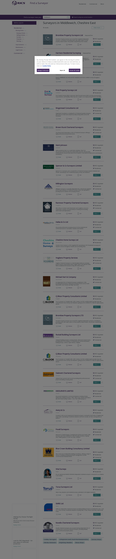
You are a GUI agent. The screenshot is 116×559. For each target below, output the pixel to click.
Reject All (62, 70)
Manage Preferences (43, 70)
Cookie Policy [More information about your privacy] (46, 66)
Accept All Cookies (75, 70)
